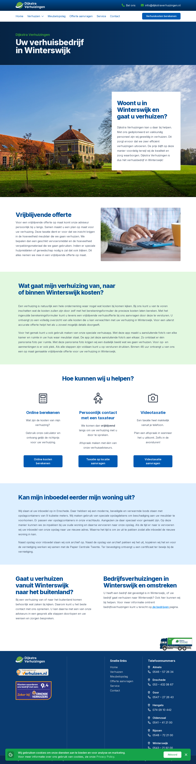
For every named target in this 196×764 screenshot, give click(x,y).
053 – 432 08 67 (163, 684)
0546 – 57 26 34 (163, 671)
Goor (156, 692)
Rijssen (157, 730)
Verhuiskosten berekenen (161, 16)
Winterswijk (160, 743)
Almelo (157, 667)
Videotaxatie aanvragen (153, 461)
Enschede (159, 679)
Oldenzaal (159, 717)
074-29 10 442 (162, 709)
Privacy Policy (105, 756)
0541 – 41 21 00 (162, 722)
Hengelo (158, 705)
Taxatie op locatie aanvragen (98, 461)
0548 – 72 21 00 (163, 735)
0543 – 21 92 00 (163, 747)
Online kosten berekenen (43, 461)
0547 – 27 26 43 (163, 697)
